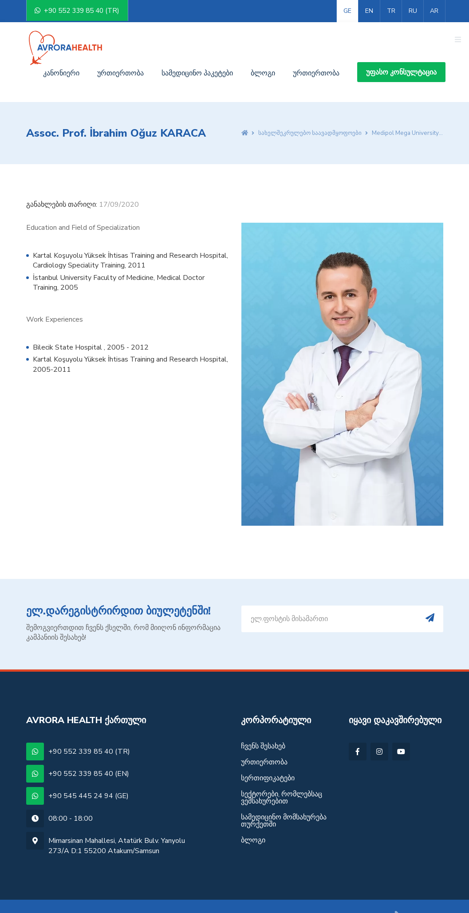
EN (369, 11)
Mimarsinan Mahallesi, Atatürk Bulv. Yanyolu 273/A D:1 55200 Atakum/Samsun (116, 823)
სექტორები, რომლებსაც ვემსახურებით (281, 775)
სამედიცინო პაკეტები (197, 51)
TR (391, 11)
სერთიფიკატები (268, 756)
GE (347, 11)
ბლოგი (263, 51)
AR (434, 11)
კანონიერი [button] (61, 51)
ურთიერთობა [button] (120, 51)
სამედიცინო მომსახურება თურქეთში (284, 798)
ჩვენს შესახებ (263, 724)
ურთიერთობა (316, 51)
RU (413, 11)
